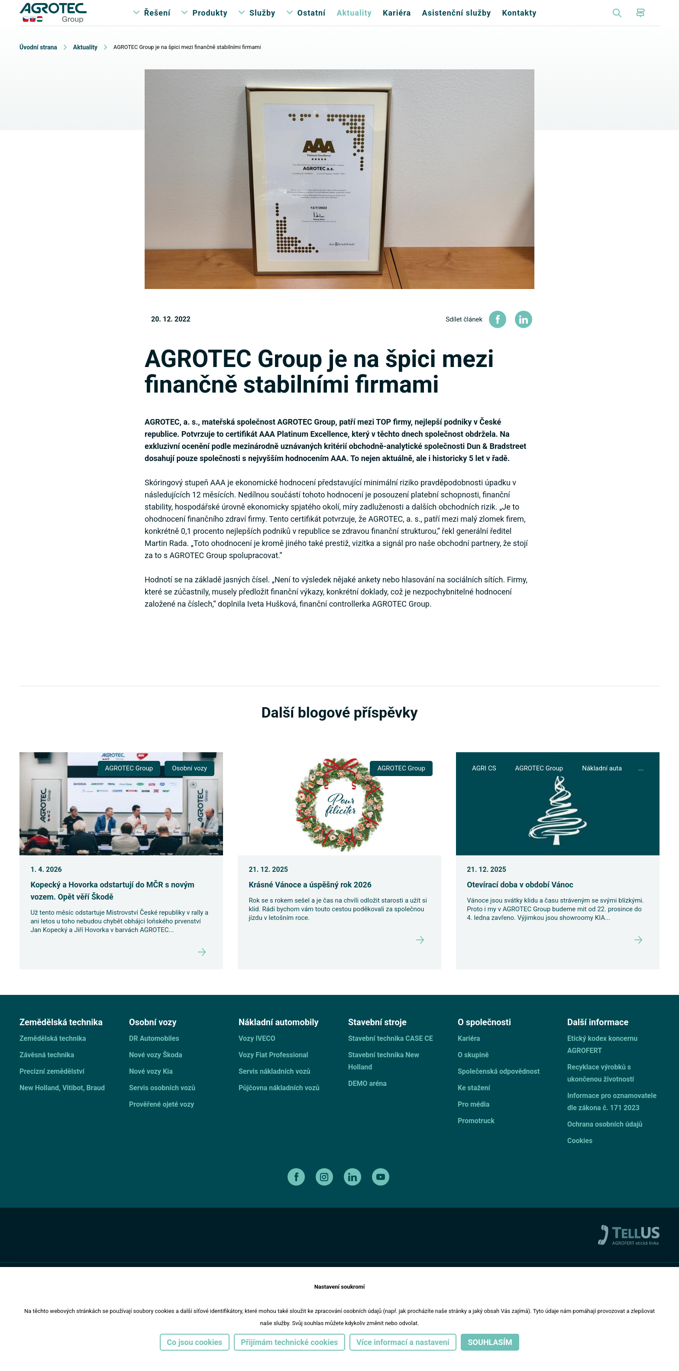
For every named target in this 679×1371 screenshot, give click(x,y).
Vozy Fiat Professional (273, 1072)
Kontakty (519, 21)
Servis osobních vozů (162, 1105)
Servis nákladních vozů (274, 1089)
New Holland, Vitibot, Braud (62, 1105)
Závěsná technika (46, 1072)
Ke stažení (474, 1105)
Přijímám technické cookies (289, 1342)
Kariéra (397, 21)
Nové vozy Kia (151, 1089)
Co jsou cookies (194, 1342)
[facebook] (297, 1194)
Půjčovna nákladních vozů (279, 1105)
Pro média (473, 1122)
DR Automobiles (154, 1056)
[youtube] (381, 1194)
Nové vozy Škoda (155, 1072)
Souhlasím (490, 1342)
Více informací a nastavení (402, 1342)
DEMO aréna (367, 1101)
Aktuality (354, 21)
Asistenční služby (456, 21)
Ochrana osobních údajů (605, 1141)
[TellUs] (629, 1251)
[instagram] (325, 1194)
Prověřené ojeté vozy (161, 1122)
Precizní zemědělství (51, 1089)
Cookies (579, 1158)
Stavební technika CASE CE (390, 1056)
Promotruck (476, 1138)
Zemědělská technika (52, 1056)
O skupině (473, 1072)
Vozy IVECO (257, 1056)
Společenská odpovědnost (499, 1089)
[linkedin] (353, 1194)
